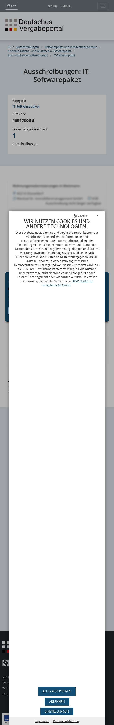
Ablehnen (57, 701)
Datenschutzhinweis (66, 721)
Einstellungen (57, 711)
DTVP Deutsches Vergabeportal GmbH (68, 274)
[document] (57, 447)
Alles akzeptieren (57, 691)
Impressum (42, 721)
